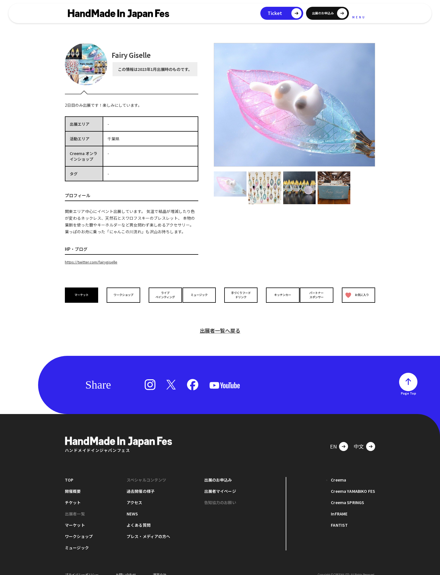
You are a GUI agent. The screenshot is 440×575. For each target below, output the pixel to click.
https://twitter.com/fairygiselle (94, 262)
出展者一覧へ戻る (220, 322)
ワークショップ (122, 294)
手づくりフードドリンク (239, 294)
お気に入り (356, 294)
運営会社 (159, 566)
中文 (359, 438)
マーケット (82, 294)
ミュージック (200, 294)
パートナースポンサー (317, 294)
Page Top (408, 385)
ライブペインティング (161, 294)
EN (333, 438)
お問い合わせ (126, 566)
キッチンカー (279, 294)
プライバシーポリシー (82, 566)
